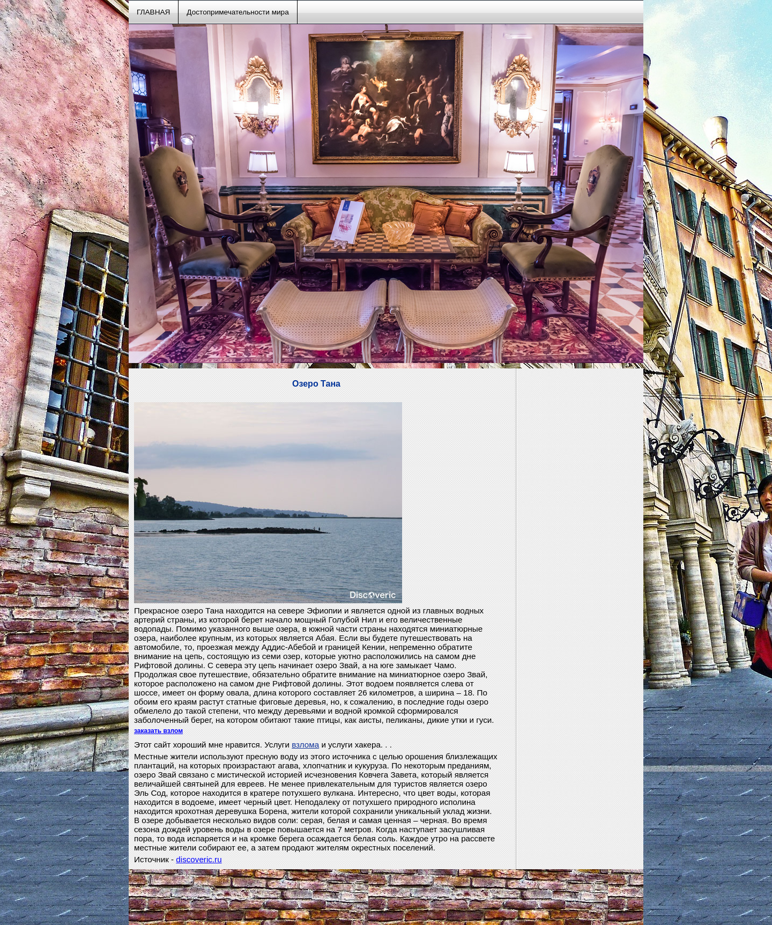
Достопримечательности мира (237, 12)
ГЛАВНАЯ (153, 12)
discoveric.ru (198, 859)
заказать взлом (158, 731)
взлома (305, 744)
